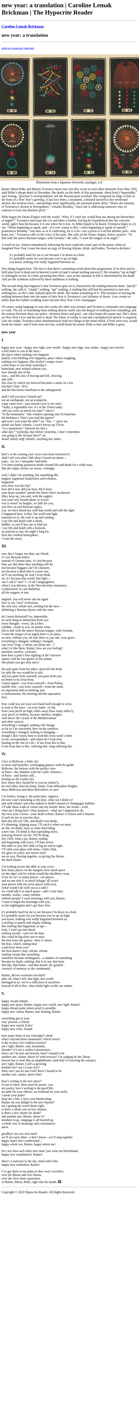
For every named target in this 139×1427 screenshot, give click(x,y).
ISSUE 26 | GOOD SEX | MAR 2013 (18, 48)
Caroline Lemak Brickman (23, 26)
